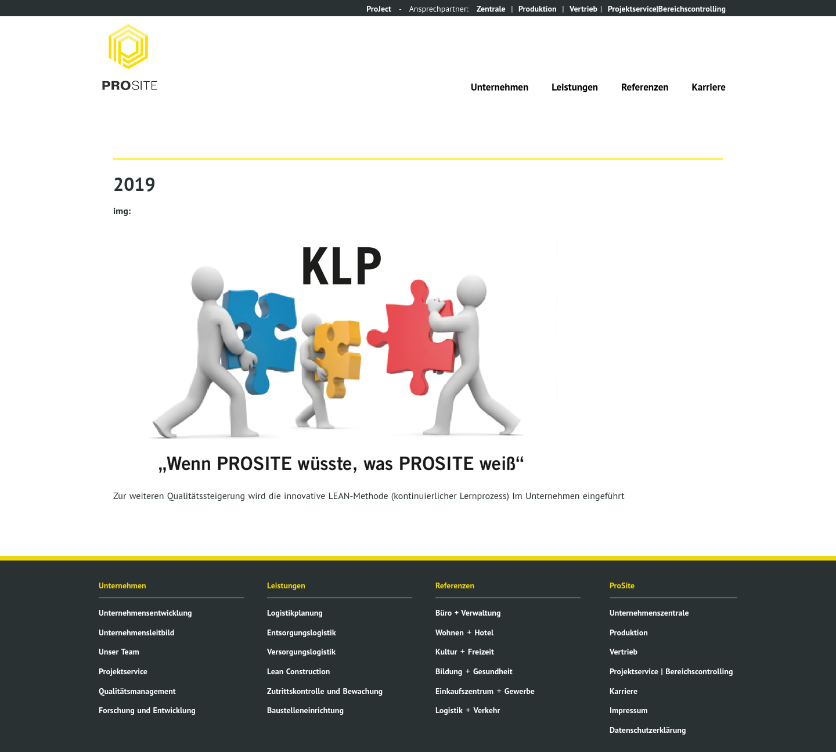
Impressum (628, 710)
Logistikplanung (295, 613)
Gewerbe (520, 691)
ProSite (622, 585)
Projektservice (123, 671)
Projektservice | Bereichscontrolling (671, 671)
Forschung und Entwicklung (147, 710)
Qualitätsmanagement (137, 691)
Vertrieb (583, 8)
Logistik (449, 710)
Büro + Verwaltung (467, 613)
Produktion (537, 8)
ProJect (378, 8)
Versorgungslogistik (301, 651)
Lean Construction (298, 671)
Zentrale (491, 8)
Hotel (483, 632)
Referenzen (644, 87)
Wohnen (449, 632)
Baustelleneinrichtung (305, 710)
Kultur (446, 651)
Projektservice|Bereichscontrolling (667, 8)
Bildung (448, 671)
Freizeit (481, 651)
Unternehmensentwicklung (145, 613)
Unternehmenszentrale (649, 613)
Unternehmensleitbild (136, 632)
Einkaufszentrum (464, 691)
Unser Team (119, 651)
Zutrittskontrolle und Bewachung (325, 691)
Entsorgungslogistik (301, 632)
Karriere (709, 87)
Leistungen (575, 87)
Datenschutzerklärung (648, 730)
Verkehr (487, 710)
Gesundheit (493, 671)
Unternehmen (499, 87)
